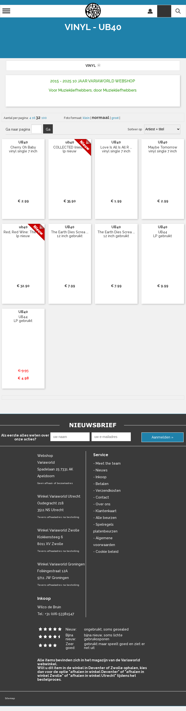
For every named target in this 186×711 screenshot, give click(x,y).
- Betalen (100, 484)
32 (38, 117)
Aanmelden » (162, 437)
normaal (101, 117)
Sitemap (10, 698)
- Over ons (101, 504)
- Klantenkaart (104, 511)
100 (44, 118)
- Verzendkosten (107, 490)
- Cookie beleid (105, 552)
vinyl (93, 66)
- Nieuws (100, 470)
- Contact (101, 497)
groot (115, 118)
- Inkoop (100, 477)
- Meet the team (107, 463)
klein (86, 118)
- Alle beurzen (104, 518)
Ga (48, 129)
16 (34, 118)
